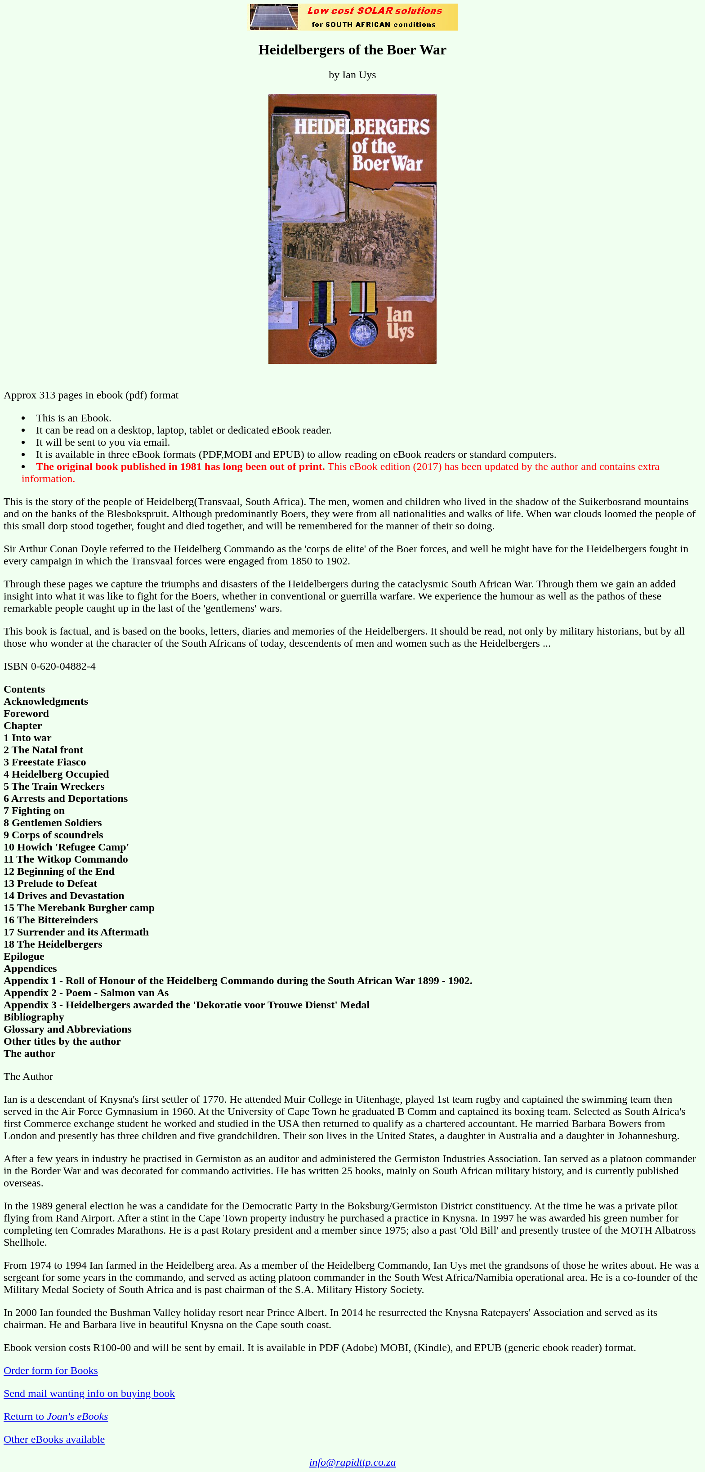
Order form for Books (51, 1370)
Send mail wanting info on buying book (89, 1393)
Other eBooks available (54, 1439)
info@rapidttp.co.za (352, 1462)
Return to (56, 1416)
